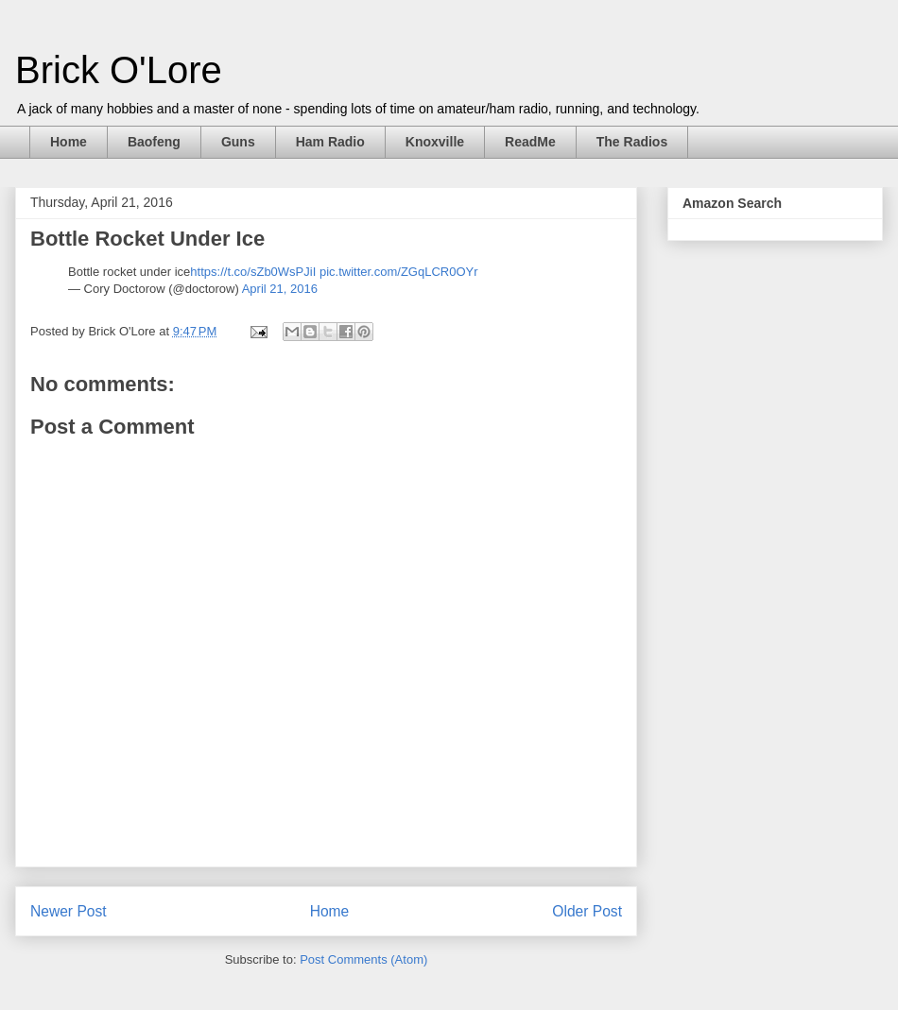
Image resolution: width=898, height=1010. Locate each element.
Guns (238, 141)
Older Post (587, 911)
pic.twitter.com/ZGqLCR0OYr (398, 272)
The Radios (631, 141)
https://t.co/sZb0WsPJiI (253, 272)
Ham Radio (330, 141)
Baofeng (154, 141)
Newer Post (68, 911)
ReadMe (530, 141)
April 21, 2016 (280, 289)
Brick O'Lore (118, 70)
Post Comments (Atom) (363, 959)
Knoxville (435, 141)
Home (68, 141)
